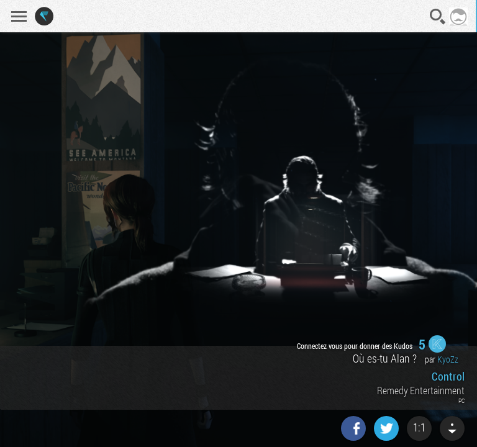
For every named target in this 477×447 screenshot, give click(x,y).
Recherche (438, 16)
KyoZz (447, 359)
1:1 (419, 427)
